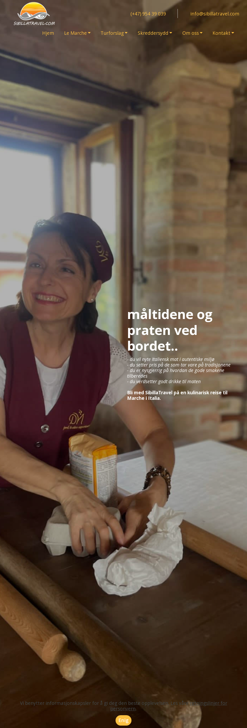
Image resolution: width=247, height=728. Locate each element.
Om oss (190, 33)
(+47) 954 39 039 (148, 13)
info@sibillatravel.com (214, 13)
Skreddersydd (153, 33)
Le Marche (75, 33)
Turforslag (112, 33)
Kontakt (221, 33)
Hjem (48, 33)
